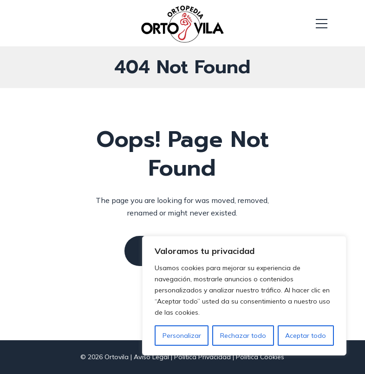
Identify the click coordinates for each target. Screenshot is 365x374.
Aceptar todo (305, 335)
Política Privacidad (202, 357)
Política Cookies (260, 357)
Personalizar (182, 335)
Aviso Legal (151, 357)
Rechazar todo (243, 335)
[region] (244, 295)
